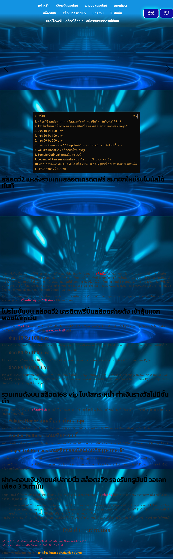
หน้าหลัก (44, 5)
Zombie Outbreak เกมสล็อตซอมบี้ (59, 154)
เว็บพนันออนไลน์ (67, 5)
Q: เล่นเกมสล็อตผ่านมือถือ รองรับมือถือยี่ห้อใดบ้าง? (33, 545)
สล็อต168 (49, 13)
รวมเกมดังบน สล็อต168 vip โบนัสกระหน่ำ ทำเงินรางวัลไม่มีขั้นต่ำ (80, 145)
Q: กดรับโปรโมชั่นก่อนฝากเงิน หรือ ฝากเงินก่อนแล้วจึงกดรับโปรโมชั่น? (45, 541)
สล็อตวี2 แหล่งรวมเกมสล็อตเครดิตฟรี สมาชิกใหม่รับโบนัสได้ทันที (79, 121)
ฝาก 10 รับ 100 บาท (51, 131)
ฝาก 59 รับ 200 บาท (51, 140)
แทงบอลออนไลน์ (96, 5)
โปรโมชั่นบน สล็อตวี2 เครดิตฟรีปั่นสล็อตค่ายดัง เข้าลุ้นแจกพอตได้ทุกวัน (83, 126)
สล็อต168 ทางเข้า (74, 13)
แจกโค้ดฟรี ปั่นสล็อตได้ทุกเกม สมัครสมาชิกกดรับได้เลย (82, 21)
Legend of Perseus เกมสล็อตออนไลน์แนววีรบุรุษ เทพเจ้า (75, 159)
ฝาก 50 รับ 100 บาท (51, 135)
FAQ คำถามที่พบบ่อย (52, 169)
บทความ (98, 13)
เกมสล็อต (120, 5)
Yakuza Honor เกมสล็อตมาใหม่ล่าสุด (62, 150)
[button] (86, 541)
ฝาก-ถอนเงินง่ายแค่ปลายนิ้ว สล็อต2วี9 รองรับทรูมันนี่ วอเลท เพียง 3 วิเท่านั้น (88, 164)
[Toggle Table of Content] (133, 116)
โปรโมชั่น (116, 13)
